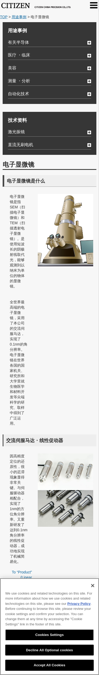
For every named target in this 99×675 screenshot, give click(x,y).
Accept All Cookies (49, 665)
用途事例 (19, 17)
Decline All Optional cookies (49, 650)
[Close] (92, 585)
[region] (49, 626)
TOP (3, 17)
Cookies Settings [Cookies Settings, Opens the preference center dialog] (49, 635)
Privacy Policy (79, 604)
